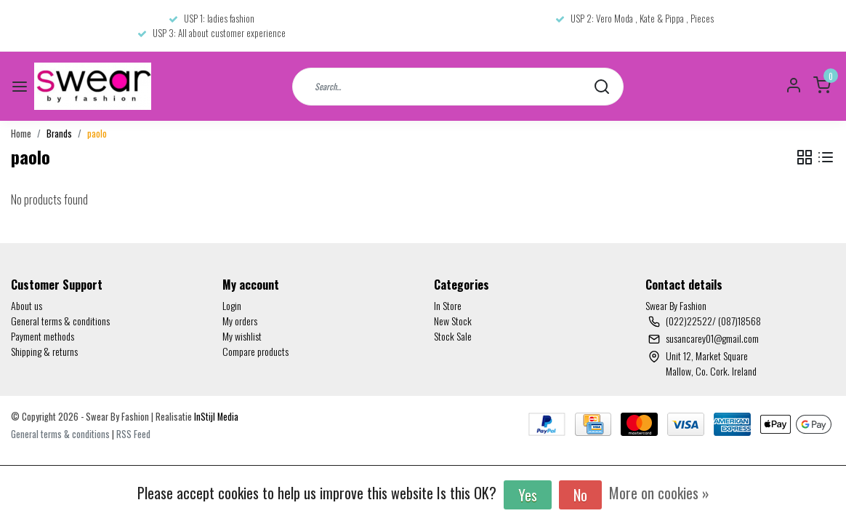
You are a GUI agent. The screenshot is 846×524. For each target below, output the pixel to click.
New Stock (453, 320)
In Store (448, 305)
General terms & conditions (60, 320)
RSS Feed (133, 434)
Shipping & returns (44, 351)
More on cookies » (659, 493)
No (580, 495)
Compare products (255, 351)
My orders (239, 320)
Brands (59, 133)
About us (26, 305)
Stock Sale (453, 336)
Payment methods (42, 336)
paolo (97, 133)
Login (231, 305)
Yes (527, 495)
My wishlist (242, 336)
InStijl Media (215, 417)
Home (21, 133)
